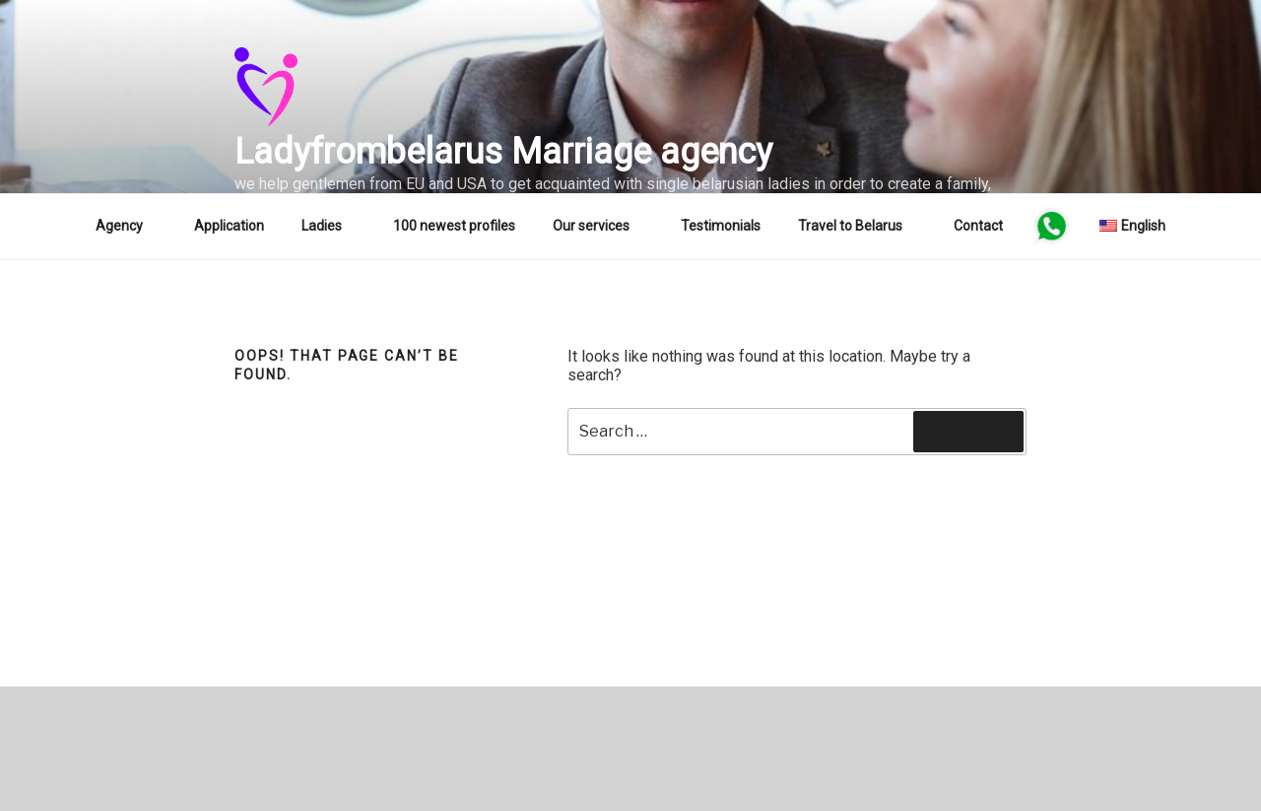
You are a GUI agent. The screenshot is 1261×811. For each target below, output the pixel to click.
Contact (978, 226)
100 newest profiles (454, 226)
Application (229, 226)
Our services (600, 226)
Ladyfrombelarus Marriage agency (503, 151)
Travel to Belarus (859, 226)
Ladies (331, 226)
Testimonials (721, 226)
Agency (129, 226)
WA (1051, 226)
